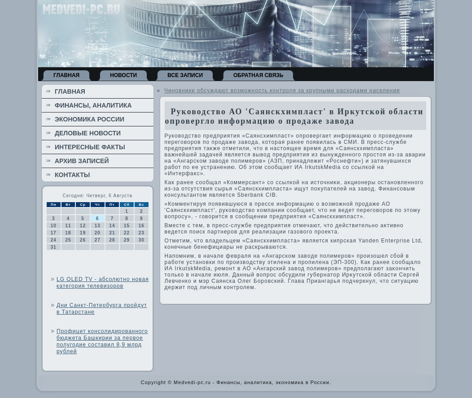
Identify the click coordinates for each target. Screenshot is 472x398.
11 (68, 225)
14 (112, 225)
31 (54, 247)
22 (127, 232)
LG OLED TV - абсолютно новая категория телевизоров (103, 282)
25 (68, 240)
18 (68, 232)
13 (98, 225)
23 (141, 232)
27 (98, 240)
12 (83, 225)
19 (83, 232)
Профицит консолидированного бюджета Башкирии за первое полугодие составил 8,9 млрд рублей (102, 341)
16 (141, 225)
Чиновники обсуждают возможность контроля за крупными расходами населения (282, 90)
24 (54, 240)
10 (54, 225)
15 (127, 225)
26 (83, 240)
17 (54, 232)
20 (98, 232)
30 (141, 240)
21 (112, 232)
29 (127, 240)
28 (112, 240)
